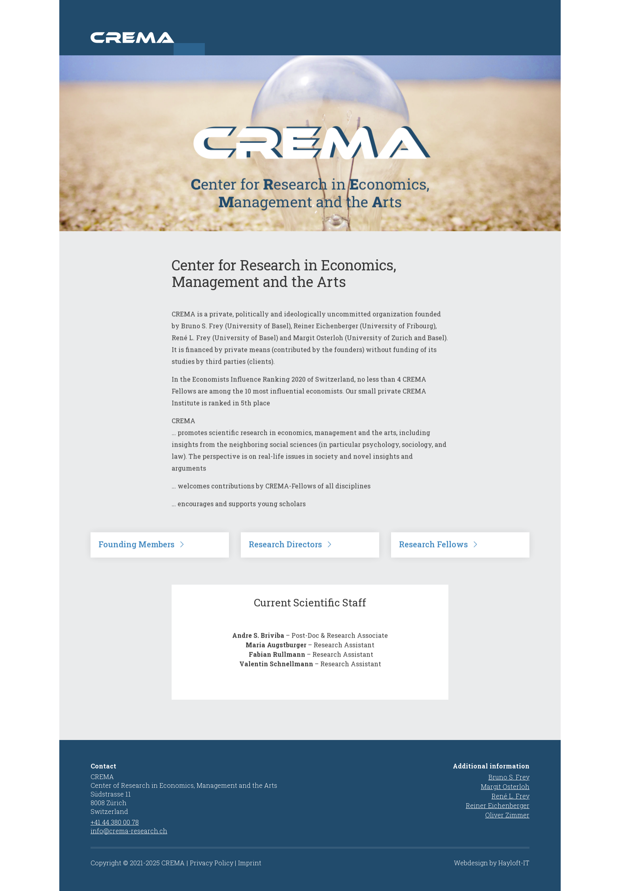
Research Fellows (433, 555)
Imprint (249, 863)
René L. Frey (510, 796)
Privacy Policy (211, 863)
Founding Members (136, 555)
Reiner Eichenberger (497, 805)
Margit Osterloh (505, 786)
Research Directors (285, 555)
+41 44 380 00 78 (115, 822)
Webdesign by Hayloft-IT (491, 863)
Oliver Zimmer (507, 815)
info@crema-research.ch (129, 831)
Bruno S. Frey (508, 777)
